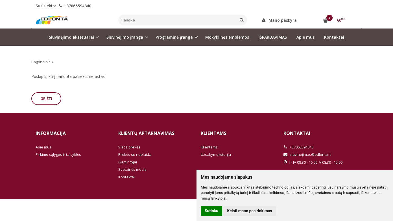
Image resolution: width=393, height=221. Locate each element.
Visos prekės (129, 147)
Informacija (51, 133)
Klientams (213, 133)
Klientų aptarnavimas (146, 133)
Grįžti (46, 98)
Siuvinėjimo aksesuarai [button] (71, 37)
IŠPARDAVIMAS (273, 37)
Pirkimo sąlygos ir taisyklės (58, 154)
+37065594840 (75, 5)
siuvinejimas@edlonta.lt (307, 154)
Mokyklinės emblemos (227, 37)
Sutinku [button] (211, 211)
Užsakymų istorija (216, 154)
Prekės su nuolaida (134, 154)
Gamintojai (127, 162)
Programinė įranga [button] (174, 37)
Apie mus (305, 37)
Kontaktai (334, 37)
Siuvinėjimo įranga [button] (124, 37)
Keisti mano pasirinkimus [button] (249, 211)
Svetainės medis (132, 169)
